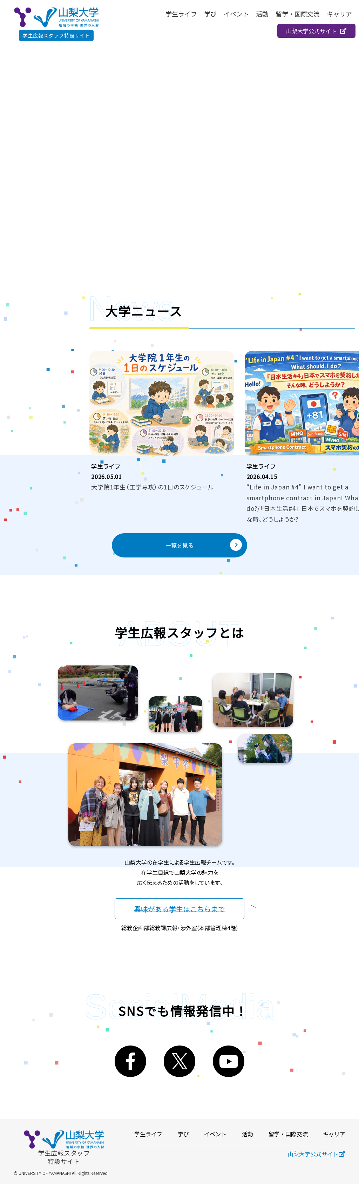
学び (210, 14)
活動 (262, 14)
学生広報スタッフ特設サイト (56, 35)
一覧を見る (203, 545)
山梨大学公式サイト (316, 31)
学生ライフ (181, 14)
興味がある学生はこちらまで (179, 909)
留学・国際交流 (298, 14)
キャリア (339, 14)
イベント (236, 14)
